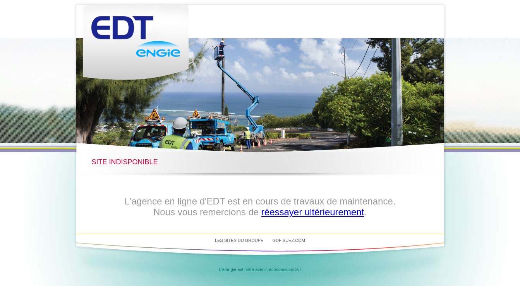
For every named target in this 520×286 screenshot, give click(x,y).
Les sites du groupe (239, 240)
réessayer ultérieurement (312, 212)
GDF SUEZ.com (289, 240)
